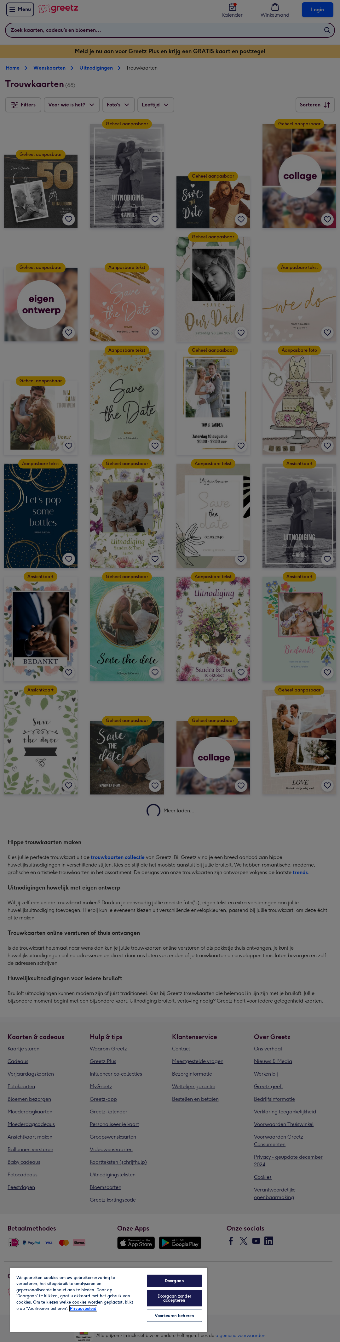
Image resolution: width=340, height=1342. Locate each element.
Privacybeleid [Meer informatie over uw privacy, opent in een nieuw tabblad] (83, 1308)
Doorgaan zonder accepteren (174, 1298)
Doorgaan (174, 1280)
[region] (108, 1299)
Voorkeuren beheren (174, 1315)
